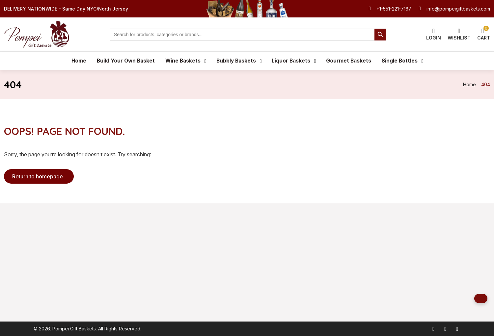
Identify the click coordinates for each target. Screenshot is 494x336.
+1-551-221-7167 (393, 9)
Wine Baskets (182, 61)
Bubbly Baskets (236, 61)
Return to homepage (37, 176)
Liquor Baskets (292, 61)
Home (75, 61)
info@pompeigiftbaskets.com (458, 9)
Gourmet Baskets (350, 61)
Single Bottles (402, 61)
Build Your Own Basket (123, 61)
